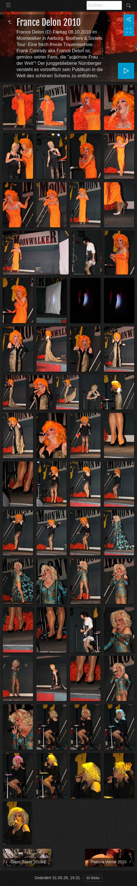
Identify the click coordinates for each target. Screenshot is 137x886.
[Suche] (104, 5)
